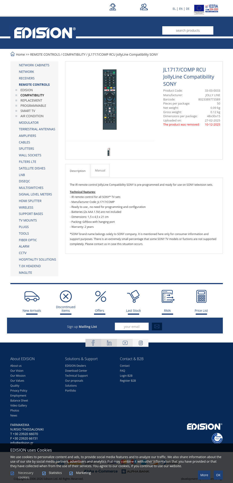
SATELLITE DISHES (32, 168)
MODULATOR (29, 122)
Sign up (82, 326)
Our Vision (17, 371)
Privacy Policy (18, 391)
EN (181, 9)
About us (16, 366)
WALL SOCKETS (30, 155)
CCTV (23, 253)
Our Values (17, 381)
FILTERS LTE (27, 161)
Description (77, 171)
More (204, 475)
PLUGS (24, 227)
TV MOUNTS (28, 220)
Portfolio (70, 391)
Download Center (76, 371)
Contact (125, 366)
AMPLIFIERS (27, 135)
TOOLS (24, 233)
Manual (100, 170)
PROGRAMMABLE (33, 105)
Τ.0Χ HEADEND (30, 266)
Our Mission (18, 376)
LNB (22, 175)
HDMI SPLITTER (30, 201)
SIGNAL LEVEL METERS (35, 194)
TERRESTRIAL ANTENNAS (37, 129)
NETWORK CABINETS (34, 65)
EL (174, 9)
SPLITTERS (26, 148)
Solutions (71, 386)
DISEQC (24, 181)
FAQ (122, 371)
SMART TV (28, 111)
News (13, 415)
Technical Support (76, 376)
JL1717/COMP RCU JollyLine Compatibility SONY (123, 54)
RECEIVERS (27, 78)
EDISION (27, 90)
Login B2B (126, 376)
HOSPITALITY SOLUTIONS (37, 259)
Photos (14, 410)
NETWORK (26, 71)
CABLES (24, 142)
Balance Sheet (19, 400)
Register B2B (128, 381)
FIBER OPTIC (28, 240)
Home (20, 54)
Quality (14, 386)
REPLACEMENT (31, 100)
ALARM (24, 246)
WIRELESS (26, 207)
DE (187, 9)
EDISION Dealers (75, 366)
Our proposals (74, 381)
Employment (18, 395)
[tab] (34, 65)
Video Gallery (18, 405)
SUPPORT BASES (31, 214)
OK (218, 475)
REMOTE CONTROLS (45, 54)
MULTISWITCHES (31, 188)
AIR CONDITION (32, 116)
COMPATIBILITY (74, 54)
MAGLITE (25, 272)
